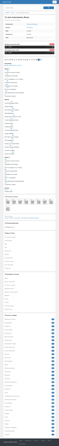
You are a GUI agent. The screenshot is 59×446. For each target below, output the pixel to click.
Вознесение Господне (29, 344)
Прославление (24, 218)
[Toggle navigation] (55, 2)
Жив (6, 244)
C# (18, 59)
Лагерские (29, 379)
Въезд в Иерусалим (29, 351)
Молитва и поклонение (29, 382)
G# (41, 59)
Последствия (8, 240)
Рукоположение (29, 410)
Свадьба (29, 413)
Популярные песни (12, 274)
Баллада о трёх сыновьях (11, 292)
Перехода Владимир (32, 24)
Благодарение (29, 323)
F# (34, 59)
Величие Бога (29, 333)
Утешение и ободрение (29, 427)
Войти (49, 440)
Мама (6, 278)
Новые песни (10, 233)
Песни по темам (11, 315)
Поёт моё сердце (9, 306)
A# (10, 59)
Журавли (7, 295)
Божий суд (29, 326)
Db (21, 59)
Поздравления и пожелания (29, 396)
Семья (29, 417)
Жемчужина (30, 27)
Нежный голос (8, 309)
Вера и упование (29, 337)
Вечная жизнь (29, 340)
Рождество (29, 406)
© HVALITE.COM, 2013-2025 (10, 442)
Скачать (52, 44)
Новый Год (29, 389)
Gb (36, 59)
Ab (5, 59)
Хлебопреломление (34, 218)
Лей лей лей (8, 251)
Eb (27, 59)
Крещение (29, 375)
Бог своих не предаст (10, 237)
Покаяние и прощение (14, 218)
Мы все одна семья (10, 281)
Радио (21, 440)
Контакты (36, 440)
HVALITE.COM (6, 2)
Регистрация (22, 443)
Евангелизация (29, 361)
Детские (29, 354)
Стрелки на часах (9, 261)
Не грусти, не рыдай (10, 285)
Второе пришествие (29, 347)
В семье (7, 302)
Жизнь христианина (29, 368)
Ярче (6, 247)
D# (25, 59)
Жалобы (43, 440)
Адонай (7, 254)
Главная (7, 12)
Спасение (29, 420)
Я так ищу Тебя (9, 258)
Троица (29, 424)
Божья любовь (29, 330)
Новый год (7, 268)
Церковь (29, 434)
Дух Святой (29, 358)
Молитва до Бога (9, 288)
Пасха (6, 218)
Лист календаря (9, 264)
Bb (12, 59)
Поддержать (28, 440)
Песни (12, 12)
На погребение (29, 386)
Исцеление (29, 372)
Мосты (6, 299)
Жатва (29, 365)
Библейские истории (29, 319)
